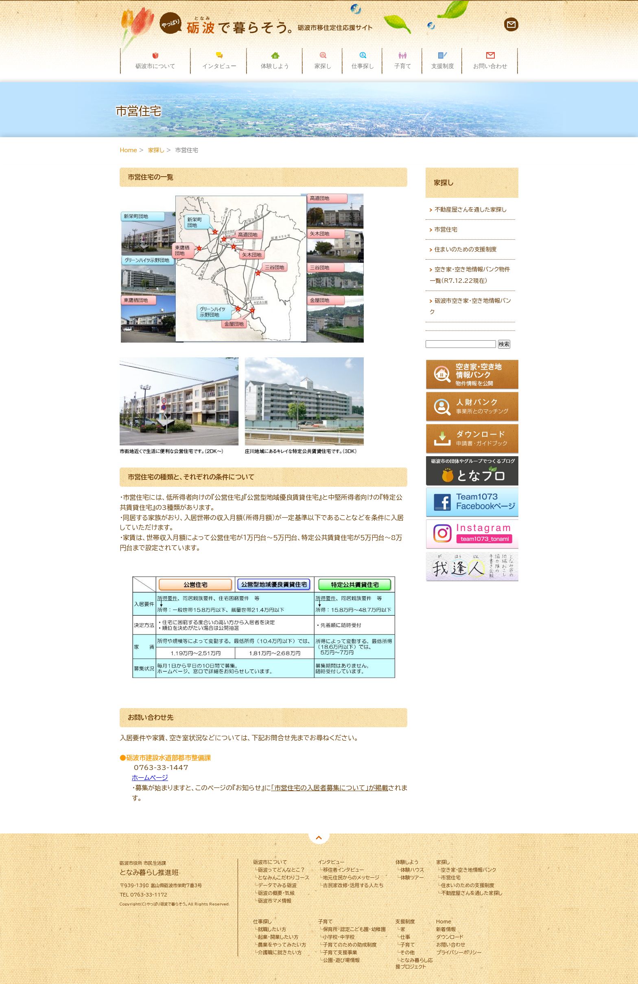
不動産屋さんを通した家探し (471, 209)
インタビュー (331, 861)
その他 (407, 952)
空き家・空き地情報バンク (468, 869)
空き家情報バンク (473, 375)
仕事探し (262, 921)
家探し (156, 150)
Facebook (473, 503)
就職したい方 (272, 929)
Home (128, 150)
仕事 (405, 936)
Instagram (473, 535)
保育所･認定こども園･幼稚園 (354, 929)
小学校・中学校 (339, 936)
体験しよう (407, 861)
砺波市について (270, 861)
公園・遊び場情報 (341, 960)
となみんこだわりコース (283, 877)
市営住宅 (446, 229)
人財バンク (473, 407)
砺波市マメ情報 (274, 900)
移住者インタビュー (343, 869)
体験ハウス (412, 869)
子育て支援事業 (340, 952)
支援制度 (405, 921)
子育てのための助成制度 (350, 944)
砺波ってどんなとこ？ (281, 869)
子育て (325, 921)
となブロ (473, 471)
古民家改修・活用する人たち (353, 885)
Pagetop (319, 838)
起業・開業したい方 (278, 936)
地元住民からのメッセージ (351, 877)
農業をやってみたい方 (282, 944)
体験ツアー (412, 877)
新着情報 (446, 929)
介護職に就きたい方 (280, 952)
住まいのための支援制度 (466, 249)
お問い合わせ (511, 24)
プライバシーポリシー (459, 952)
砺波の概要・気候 (276, 892)
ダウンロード (473, 439)
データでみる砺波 (277, 885)
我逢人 (473, 567)
